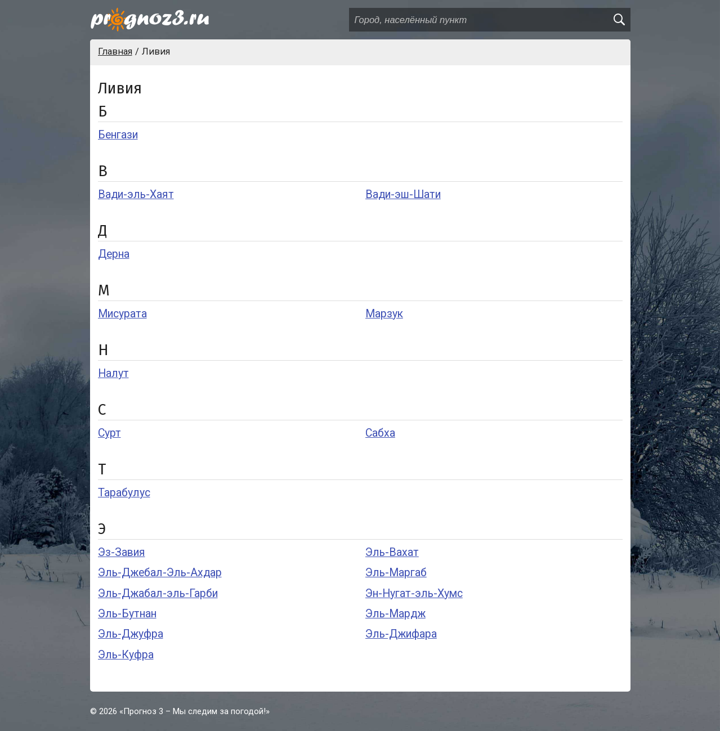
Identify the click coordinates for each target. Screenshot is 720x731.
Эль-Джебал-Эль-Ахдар (160, 572)
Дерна (113, 254)
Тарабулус (124, 492)
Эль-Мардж (395, 613)
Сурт (109, 433)
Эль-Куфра (126, 654)
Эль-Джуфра (130, 633)
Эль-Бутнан (127, 613)
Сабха (380, 433)
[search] (618, 20)
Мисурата (122, 313)
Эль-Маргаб (396, 572)
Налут (113, 373)
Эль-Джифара (401, 633)
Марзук (384, 313)
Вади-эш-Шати (403, 194)
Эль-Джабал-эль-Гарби (158, 593)
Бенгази (118, 134)
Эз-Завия (121, 552)
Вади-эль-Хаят (136, 194)
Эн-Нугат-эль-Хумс (414, 593)
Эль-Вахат (392, 552)
